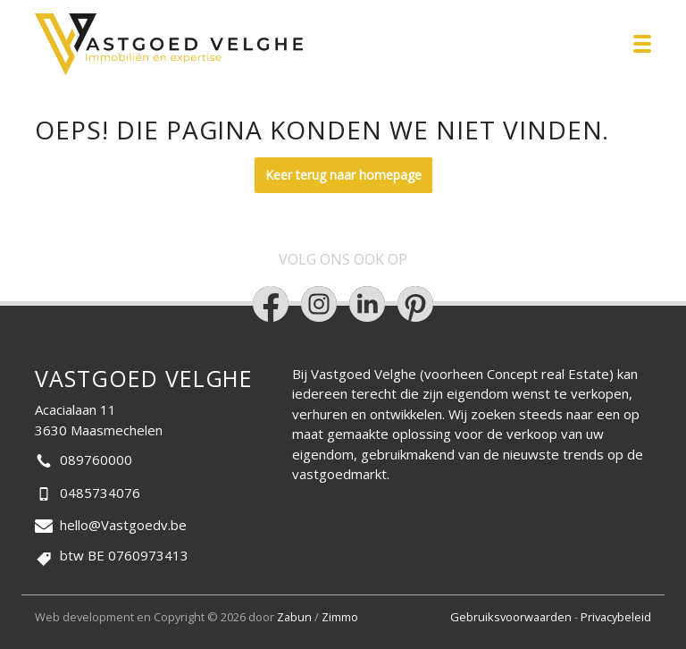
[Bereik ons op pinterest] (415, 304)
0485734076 (100, 493)
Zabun (294, 617)
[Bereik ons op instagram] (319, 304)
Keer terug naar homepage (343, 174)
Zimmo (340, 617)
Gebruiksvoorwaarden (512, 617)
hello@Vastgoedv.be (123, 525)
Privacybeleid (616, 617)
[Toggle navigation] (642, 44)
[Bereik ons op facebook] (271, 304)
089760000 (96, 459)
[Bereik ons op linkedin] (367, 304)
